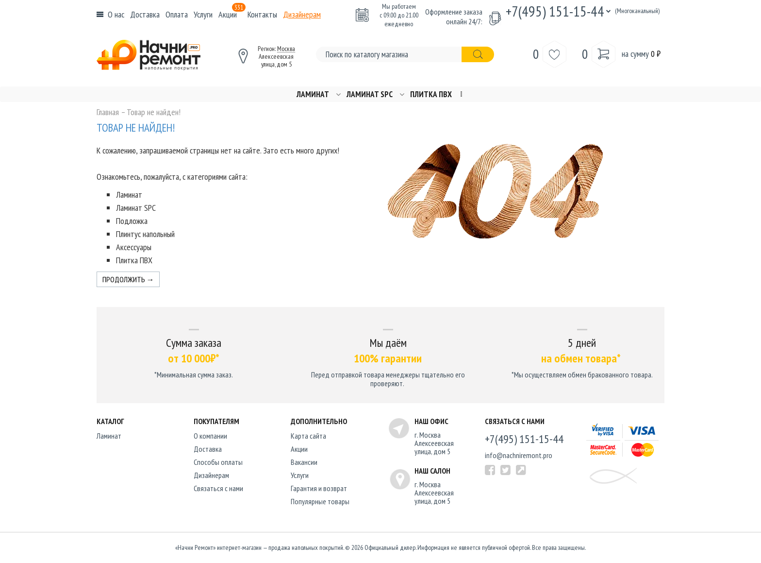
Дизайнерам (302, 14)
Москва (286, 48)
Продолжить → (128, 279)
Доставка (145, 14)
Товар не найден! (154, 112)
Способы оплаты (218, 462)
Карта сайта (308, 436)
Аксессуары (133, 247)
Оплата (176, 14)
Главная (108, 112)
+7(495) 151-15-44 (555, 10)
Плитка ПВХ (431, 94)
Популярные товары (320, 501)
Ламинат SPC (370, 94)
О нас (116, 14)
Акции (232, 14)
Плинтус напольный (145, 233)
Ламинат (313, 94)
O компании (210, 436)
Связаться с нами (218, 488)
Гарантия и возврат (319, 488)
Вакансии (304, 462)
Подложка (132, 220)
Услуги (203, 14)
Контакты (262, 14)
